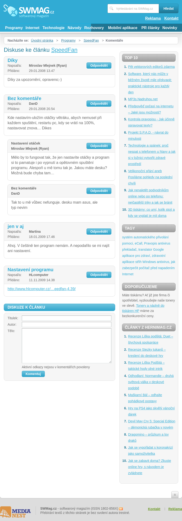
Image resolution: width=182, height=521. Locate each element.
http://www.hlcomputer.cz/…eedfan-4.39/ (42, 289)
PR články (150, 28)
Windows (149, 262)
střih (138, 262)
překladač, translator (137, 249)
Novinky (169, 28)
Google (158, 249)
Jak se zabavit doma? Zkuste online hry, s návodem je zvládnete (149, 467)
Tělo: (11, 331)
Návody (75, 28)
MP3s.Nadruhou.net (143, 99)
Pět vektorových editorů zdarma (151, 67)
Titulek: (13, 318)
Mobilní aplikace (122, 28)
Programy (14, 28)
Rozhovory (94, 28)
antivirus (164, 243)
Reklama (153, 18)
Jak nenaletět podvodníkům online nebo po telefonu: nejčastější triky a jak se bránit (150, 196)
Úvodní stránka (42, 40)
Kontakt (171, 18)
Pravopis (150, 243)
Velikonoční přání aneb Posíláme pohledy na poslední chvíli (150, 177)
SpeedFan (91, 40)
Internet (33, 28)
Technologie (53, 28)
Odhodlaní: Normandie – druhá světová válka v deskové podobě (150, 382)
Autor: (12, 324)
